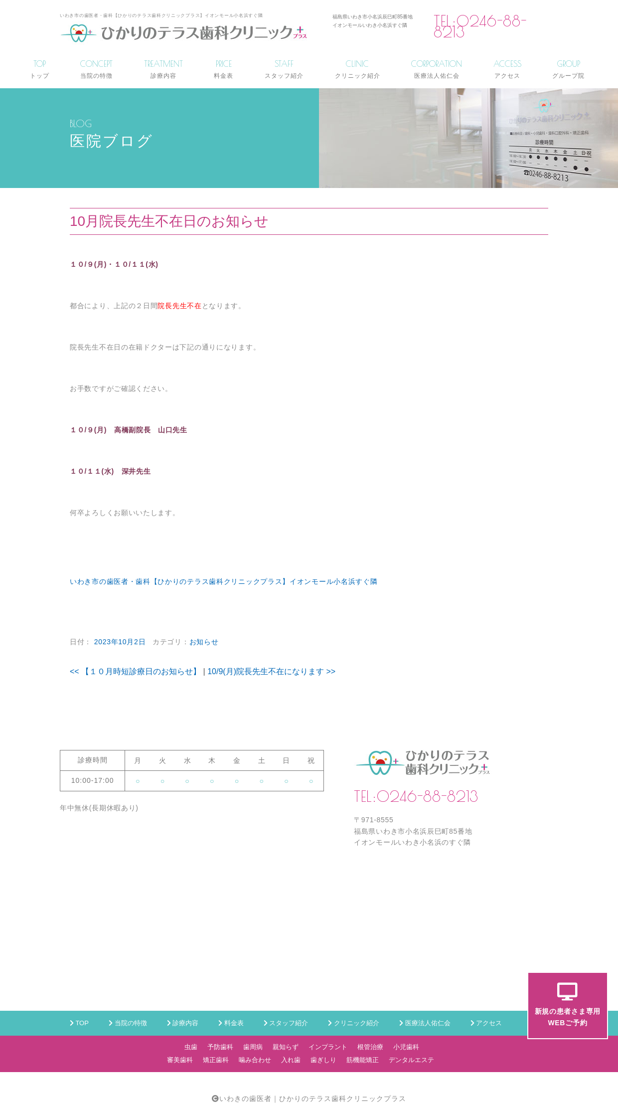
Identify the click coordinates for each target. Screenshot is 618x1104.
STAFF (284, 69)
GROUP (568, 69)
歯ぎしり (323, 1060)
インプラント (328, 1047)
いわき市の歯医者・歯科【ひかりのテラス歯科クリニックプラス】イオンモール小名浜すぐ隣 (223, 581)
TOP (39, 69)
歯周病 (253, 1047)
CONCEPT (96, 69)
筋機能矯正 (362, 1060)
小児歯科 (406, 1047)
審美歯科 (180, 1060)
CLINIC (357, 69)
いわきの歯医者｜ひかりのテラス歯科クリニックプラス (312, 1099)
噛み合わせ (255, 1060)
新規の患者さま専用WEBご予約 (568, 1004)
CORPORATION (436, 69)
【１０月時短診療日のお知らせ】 (135, 671)
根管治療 (370, 1047)
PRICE (223, 69)
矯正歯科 (216, 1060)
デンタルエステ (411, 1060)
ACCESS (507, 69)
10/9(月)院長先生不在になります (271, 671)
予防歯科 (220, 1047)
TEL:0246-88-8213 (480, 26)
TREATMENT (163, 69)
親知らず (286, 1047)
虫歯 (190, 1047)
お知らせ (204, 642)
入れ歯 (291, 1060)
